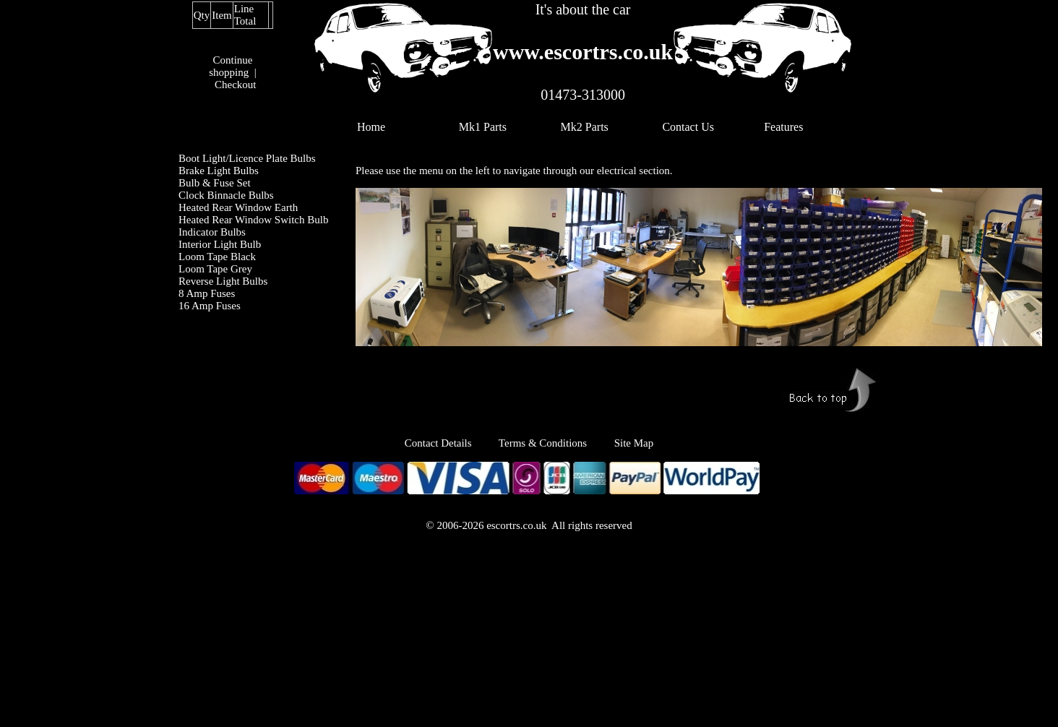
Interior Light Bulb (220, 244)
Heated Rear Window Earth (238, 207)
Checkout (236, 84)
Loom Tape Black (217, 256)
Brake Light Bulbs (219, 170)
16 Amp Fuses (210, 305)
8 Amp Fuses (207, 293)
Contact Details (452, 443)
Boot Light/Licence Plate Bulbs (247, 158)
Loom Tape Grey (215, 269)
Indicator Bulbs (212, 232)
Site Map (634, 443)
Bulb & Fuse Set (215, 183)
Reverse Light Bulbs (223, 281)
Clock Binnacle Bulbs (226, 195)
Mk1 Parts (483, 127)
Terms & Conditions (543, 443)
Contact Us (688, 127)
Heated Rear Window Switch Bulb (253, 219)
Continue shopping (230, 66)
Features (783, 127)
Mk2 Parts (584, 127)
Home (371, 127)
